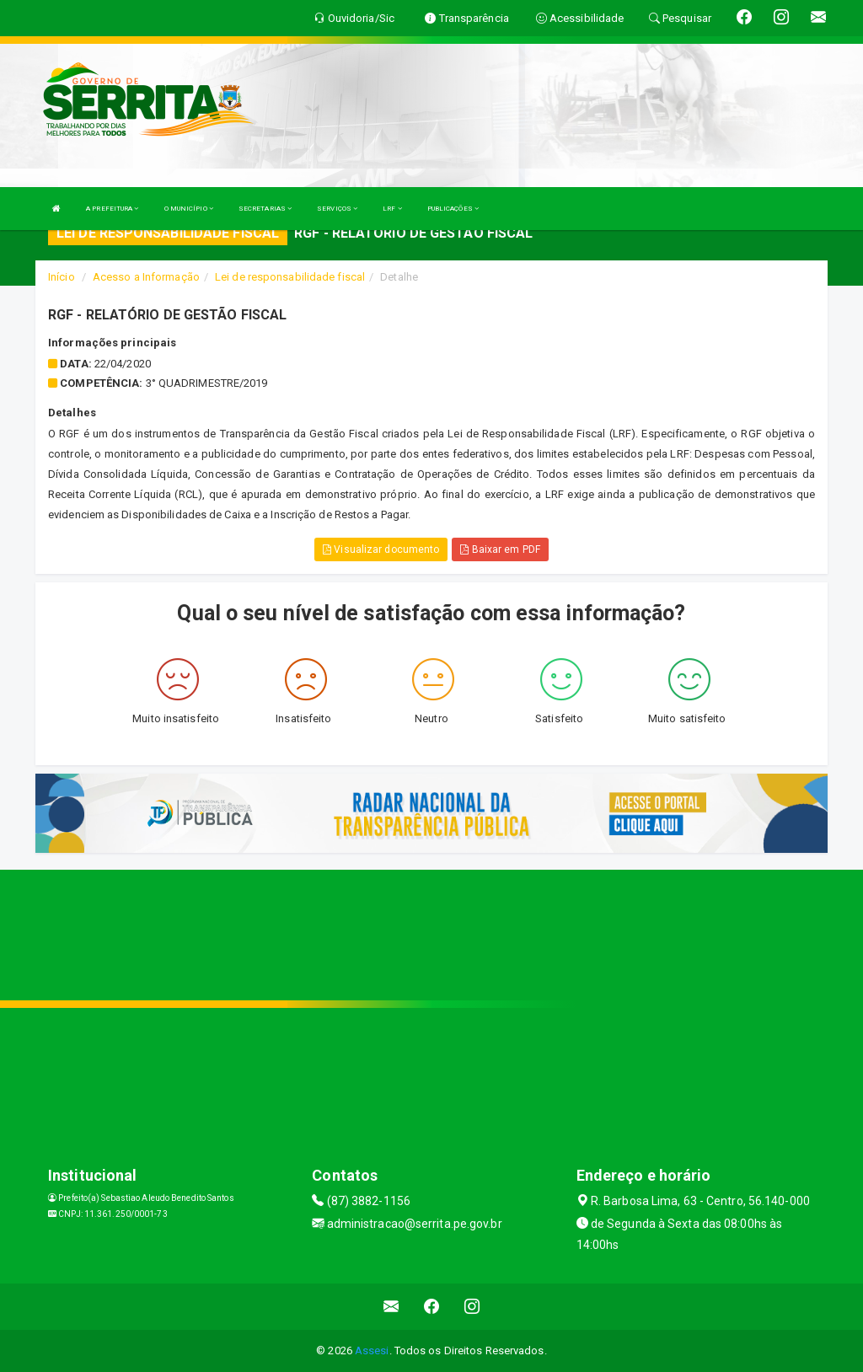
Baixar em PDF (500, 549)
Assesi (372, 1350)
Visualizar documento (381, 549)
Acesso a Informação (146, 277)
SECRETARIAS (265, 208)
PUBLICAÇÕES (453, 208)
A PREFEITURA (112, 208)
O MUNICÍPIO (188, 208)
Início (61, 277)
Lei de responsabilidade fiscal (290, 277)
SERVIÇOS (337, 208)
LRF (392, 208)
